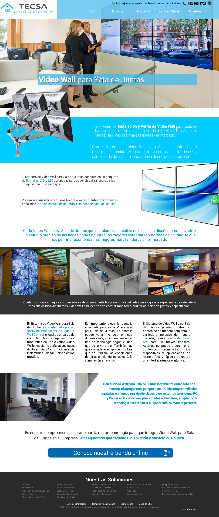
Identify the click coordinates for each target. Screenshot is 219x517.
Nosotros (118, 11)
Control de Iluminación (67, 494)
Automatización (169, 491)
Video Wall (132, 491)
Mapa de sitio (145, 504)
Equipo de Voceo (170, 484)
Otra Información (189, 509)
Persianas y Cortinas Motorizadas (177, 494)
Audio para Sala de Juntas (139, 484)
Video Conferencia (66, 491)
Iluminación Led (134, 494)
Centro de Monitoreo (101, 488)
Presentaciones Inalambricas (176, 488)
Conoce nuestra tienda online (110, 452)
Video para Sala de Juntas (104, 491)
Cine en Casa (28, 494)
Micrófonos (27, 488)
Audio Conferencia (66, 484)
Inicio (92, 11)
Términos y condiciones (103, 504)
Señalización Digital (66, 497)
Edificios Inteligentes (102, 494)
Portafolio (194, 11)
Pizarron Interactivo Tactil (33, 497)
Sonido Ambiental (65, 488)
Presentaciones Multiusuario (35, 491)
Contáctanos (127, 504)
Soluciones (143, 11)
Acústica (26, 484)
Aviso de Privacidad (76, 504)
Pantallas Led (133, 488)
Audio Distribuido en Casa (104, 484)
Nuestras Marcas (169, 11)
